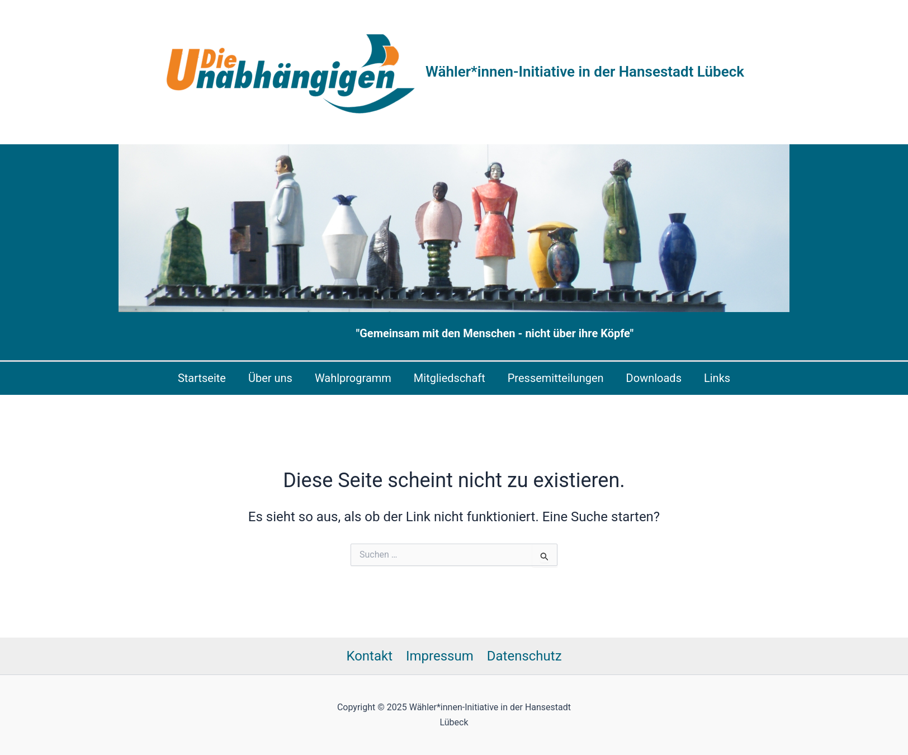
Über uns (270, 378)
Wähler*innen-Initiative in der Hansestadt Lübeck (584, 71)
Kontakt (369, 656)
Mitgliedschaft (449, 378)
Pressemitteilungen (556, 378)
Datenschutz (524, 656)
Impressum (440, 656)
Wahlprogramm (353, 378)
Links (717, 378)
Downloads (654, 378)
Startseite (202, 378)
